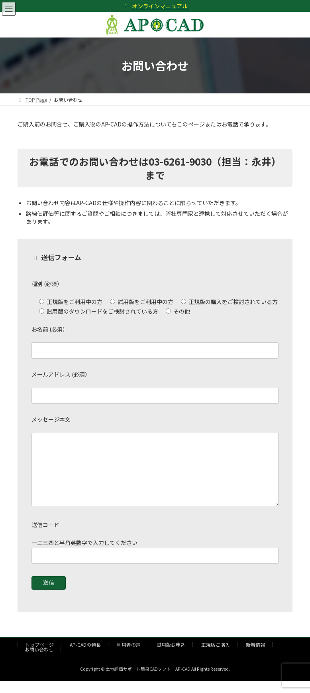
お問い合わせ (39, 661)
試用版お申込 (171, 656)
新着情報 (255, 656)
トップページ (39, 656)
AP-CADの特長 (85, 656)
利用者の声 (129, 656)
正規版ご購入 (215, 656)
